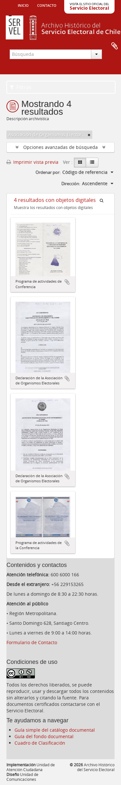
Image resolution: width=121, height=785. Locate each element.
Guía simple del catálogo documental (55, 730)
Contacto (46, 4)
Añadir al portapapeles (67, 282)
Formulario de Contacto (31, 642)
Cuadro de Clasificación (40, 743)
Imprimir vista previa (32, 162)
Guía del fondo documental (44, 736)
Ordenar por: (47, 172)
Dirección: (70, 183)
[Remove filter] (89, 134)
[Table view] (92, 162)
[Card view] (80, 162)
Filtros (21, 87)
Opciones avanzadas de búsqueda (60, 147)
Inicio (23, 4)
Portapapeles (114, 46)
